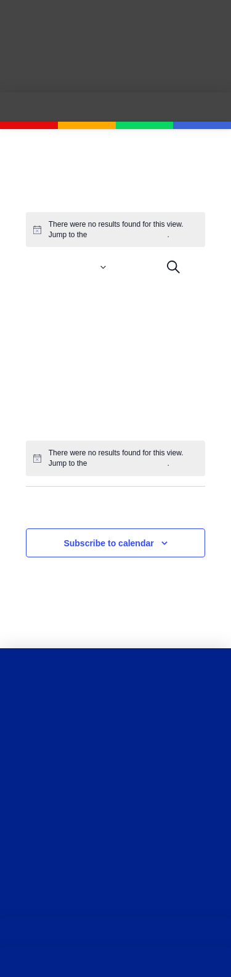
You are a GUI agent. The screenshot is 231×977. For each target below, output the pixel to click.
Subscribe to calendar (108, 543)
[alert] (115, 458)
